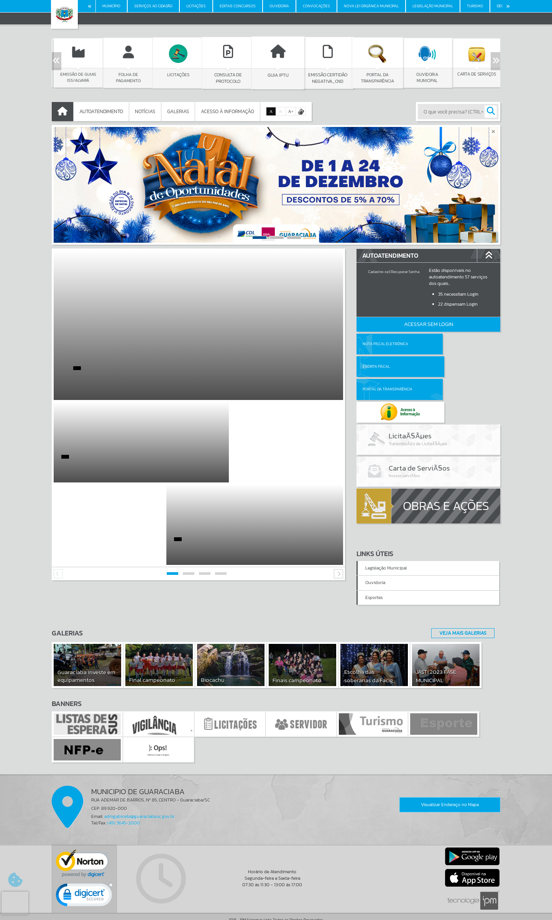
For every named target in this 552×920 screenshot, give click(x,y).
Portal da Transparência (387, 366)
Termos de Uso (276, 907)
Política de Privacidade (276, 912)
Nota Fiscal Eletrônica (385, 344)
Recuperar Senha (405, 272)
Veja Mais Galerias (460, 607)
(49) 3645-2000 (123, 797)
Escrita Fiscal (448, 344)
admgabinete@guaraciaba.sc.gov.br (139, 790)
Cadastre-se (378, 272)
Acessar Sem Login (428, 324)
